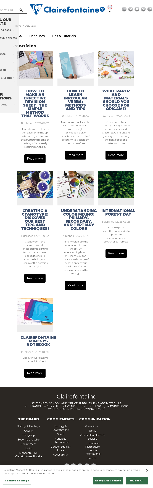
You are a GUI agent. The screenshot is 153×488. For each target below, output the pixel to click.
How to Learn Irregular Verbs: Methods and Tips (75, 100)
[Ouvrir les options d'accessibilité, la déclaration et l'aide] (117, 9)
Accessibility (60, 454)
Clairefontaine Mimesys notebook (38, 341)
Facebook (140, 9)
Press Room (92, 426)
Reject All (136, 480)
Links (28, 448)
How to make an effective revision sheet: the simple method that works (35, 103)
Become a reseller (28, 439)
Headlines (37, 36)
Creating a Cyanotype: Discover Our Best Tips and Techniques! (35, 219)
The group (28, 435)
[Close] (147, 470)
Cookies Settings (17, 480)
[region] (76, 476)
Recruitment (28, 444)
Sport (60, 434)
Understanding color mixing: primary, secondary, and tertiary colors (79, 219)
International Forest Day (118, 212)
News (92, 430)
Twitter (146, 9)
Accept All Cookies (108, 480)
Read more (35, 158)
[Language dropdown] (126, 9)
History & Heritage (28, 426)
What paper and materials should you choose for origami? (116, 100)
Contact (92, 458)
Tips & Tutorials (64, 36)
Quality (28, 430)
